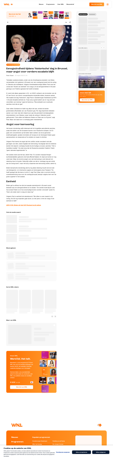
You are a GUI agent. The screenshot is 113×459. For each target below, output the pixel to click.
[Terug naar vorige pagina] (7, 22)
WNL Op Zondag (37, 444)
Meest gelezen (83, 14)
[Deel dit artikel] (70, 22)
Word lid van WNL (96, 4)
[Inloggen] (107, 4)
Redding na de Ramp (59, 441)
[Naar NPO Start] (99, 425)
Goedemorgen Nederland (13, 64)
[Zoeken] (86, 4)
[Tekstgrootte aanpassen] (66, 22)
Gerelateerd (92, 14)
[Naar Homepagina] (8, 4)
